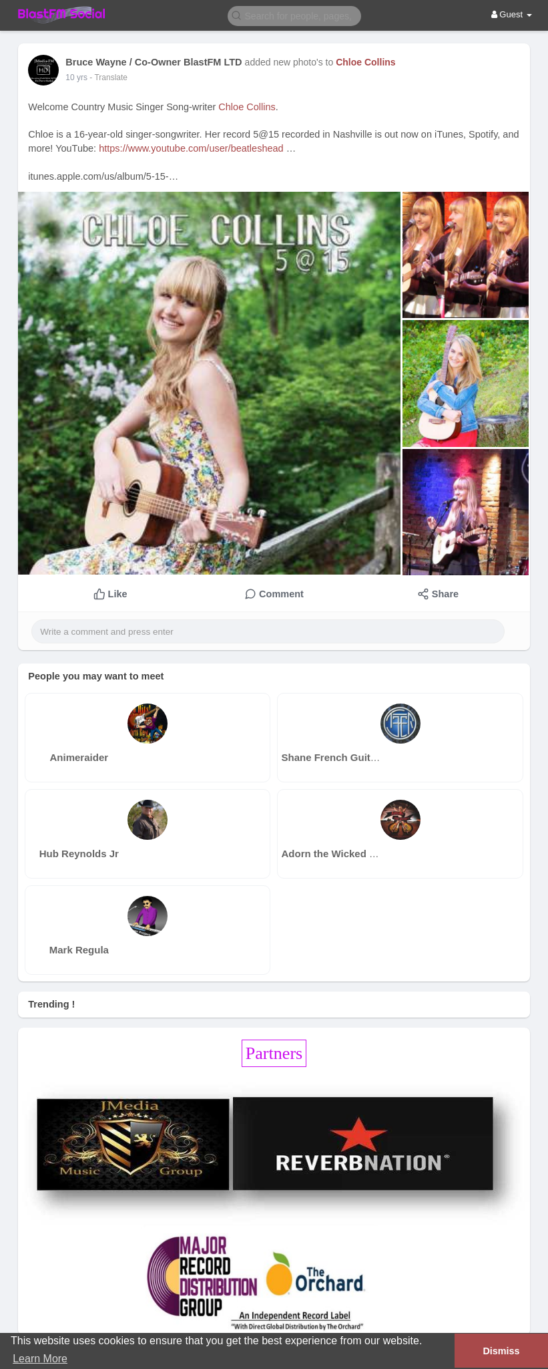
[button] (294, 15)
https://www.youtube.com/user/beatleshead (191, 148)
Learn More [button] (40, 1358)
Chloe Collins (365, 62)
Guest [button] (511, 14)
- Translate (108, 77)
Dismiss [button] (501, 1351)
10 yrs (76, 77)
